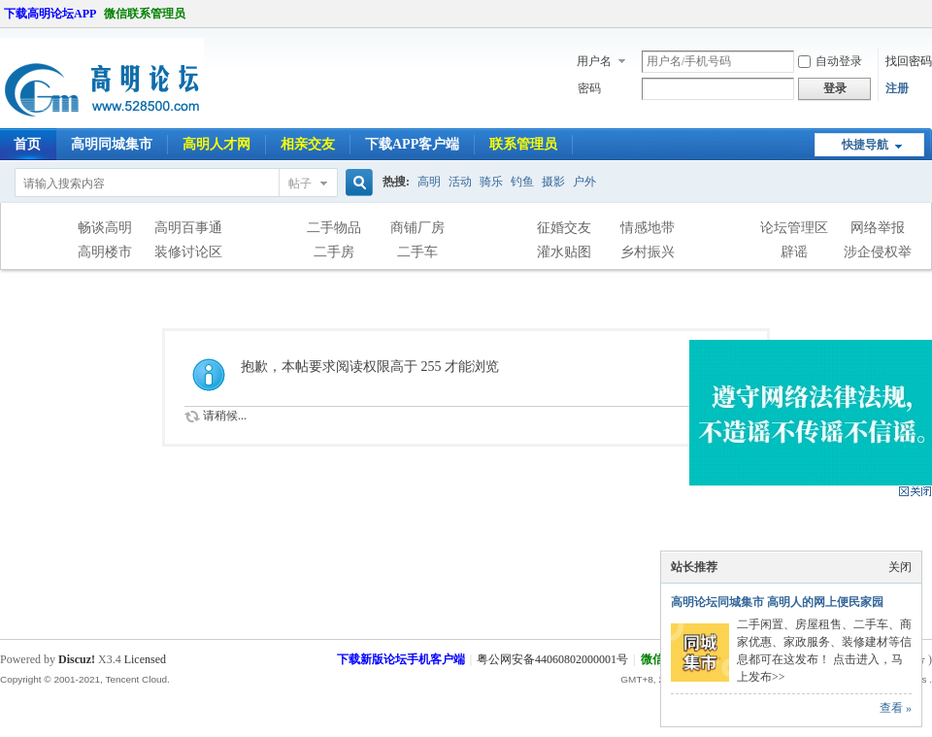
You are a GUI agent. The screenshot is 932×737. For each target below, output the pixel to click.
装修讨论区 (188, 252)
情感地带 (647, 227)
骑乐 (491, 181)
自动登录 (830, 61)
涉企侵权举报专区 (878, 254)
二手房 (334, 252)
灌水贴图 (564, 252)
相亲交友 (308, 144)
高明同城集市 (111, 144)
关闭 (900, 567)
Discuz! (76, 659)
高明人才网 (216, 144)
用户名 (594, 61)
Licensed (145, 659)
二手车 (417, 252)
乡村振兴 (647, 252)
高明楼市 (105, 252)
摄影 (553, 181)
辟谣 (794, 252)
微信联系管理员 (144, 13)
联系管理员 (523, 144)
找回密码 (908, 61)
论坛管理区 (794, 227)
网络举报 (877, 227)
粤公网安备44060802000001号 (552, 659)
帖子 (300, 183)
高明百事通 (188, 227)
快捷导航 (865, 144)
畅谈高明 (105, 227)
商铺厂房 (417, 227)
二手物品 (334, 227)
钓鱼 (522, 181)
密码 (589, 88)
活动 (460, 181)
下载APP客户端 (412, 144)
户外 (584, 181)
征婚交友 (564, 227)
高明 (429, 181)
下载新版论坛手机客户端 (401, 659)
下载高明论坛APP (50, 13)
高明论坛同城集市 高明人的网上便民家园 (777, 602)
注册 (897, 88)
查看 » (896, 708)
